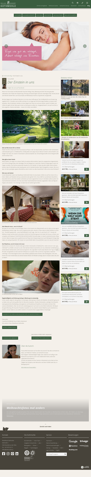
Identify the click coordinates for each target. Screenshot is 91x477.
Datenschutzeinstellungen (52, 445)
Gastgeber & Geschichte (30, 443)
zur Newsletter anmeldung (40, 338)
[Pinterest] (12, 454)
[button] (86, 169)
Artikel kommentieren (9, 327)
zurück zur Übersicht (10, 338)
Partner (35, 445)
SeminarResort (82, 5)
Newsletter (55, 448)
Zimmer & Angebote (42, 5)
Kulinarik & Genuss (64, 5)
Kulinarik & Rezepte (28, 15)
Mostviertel (73, 5)
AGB (61, 448)
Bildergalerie (27, 445)
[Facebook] (3, 454)
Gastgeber (18, 15)
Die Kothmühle (28, 440)
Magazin (26, 448)
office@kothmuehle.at (7, 449)
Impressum (49, 440)
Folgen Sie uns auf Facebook (16, 88)
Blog (88, 5)
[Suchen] (73, 3)
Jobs (40, 443)
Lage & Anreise (50, 450)
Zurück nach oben (45, 424)
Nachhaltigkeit (58, 15)
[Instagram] (8, 454)
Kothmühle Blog (8, 76)
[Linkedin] (16, 454)
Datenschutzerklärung (51, 443)
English (58, 450)
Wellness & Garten (53, 5)
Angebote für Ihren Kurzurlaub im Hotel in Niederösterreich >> (22, 314)
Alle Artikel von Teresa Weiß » (28, 367)
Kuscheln (39, 15)
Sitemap (48, 448)
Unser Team (37, 440)
